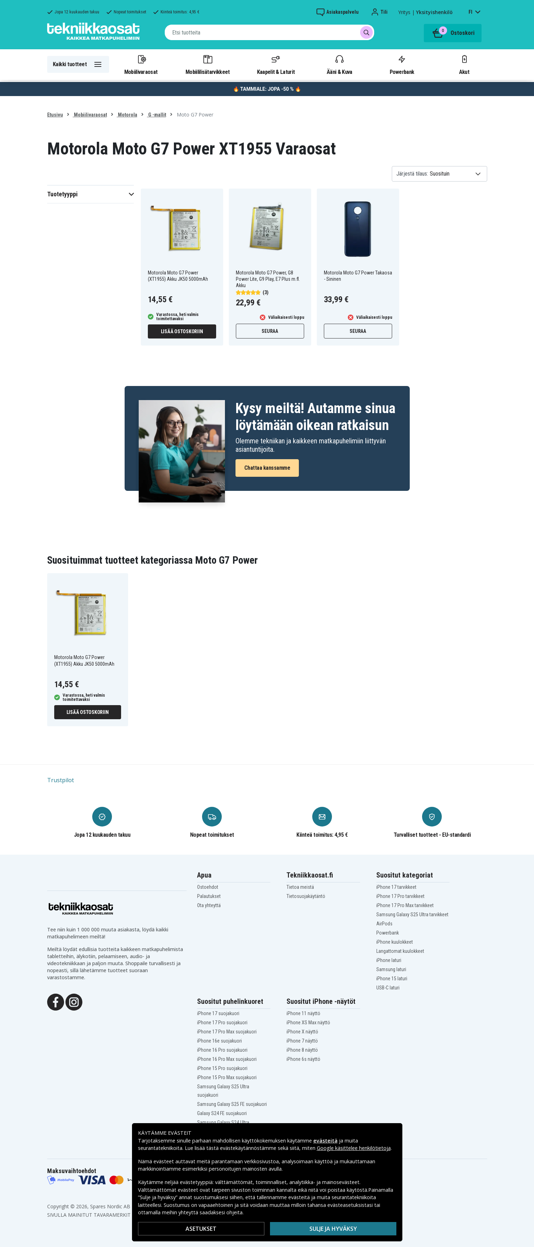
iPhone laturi (388, 960)
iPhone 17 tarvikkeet (396, 887)
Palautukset (209, 896)
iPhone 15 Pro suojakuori (222, 1068)
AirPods (384, 923)
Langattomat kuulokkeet (400, 951)
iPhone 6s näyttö (303, 1059)
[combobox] (269, 32)
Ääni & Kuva (339, 64)
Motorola (127, 115)
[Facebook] (55, 1001)
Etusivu (55, 115)
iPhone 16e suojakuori (219, 1041)
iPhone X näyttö (302, 1031)
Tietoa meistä (300, 887)
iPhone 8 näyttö (302, 1050)
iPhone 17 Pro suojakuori (222, 1022)
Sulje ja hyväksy (333, 1229)
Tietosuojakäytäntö (306, 896)
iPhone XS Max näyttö (308, 1022)
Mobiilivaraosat (141, 64)
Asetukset (201, 1229)
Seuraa (270, 331)
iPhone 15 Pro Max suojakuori (227, 1077)
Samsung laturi (391, 969)
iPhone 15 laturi (391, 978)
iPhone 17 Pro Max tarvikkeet (405, 905)
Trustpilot (60, 780)
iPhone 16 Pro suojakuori (222, 1050)
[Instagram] (73, 1001)
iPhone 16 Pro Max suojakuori (227, 1059)
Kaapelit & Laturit (276, 64)
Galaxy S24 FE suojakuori (222, 1113)
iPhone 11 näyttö (303, 1013)
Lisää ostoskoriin (182, 331)
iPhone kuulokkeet (394, 942)
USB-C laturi (388, 987)
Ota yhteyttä (209, 905)
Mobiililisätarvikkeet (208, 64)
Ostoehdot (207, 887)
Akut (464, 64)
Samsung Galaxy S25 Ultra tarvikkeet (412, 914)
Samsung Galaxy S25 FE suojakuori (232, 1104)
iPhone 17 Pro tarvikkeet (400, 896)
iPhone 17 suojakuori (218, 1013)
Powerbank (402, 64)
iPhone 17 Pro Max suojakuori (227, 1031)
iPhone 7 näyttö (302, 1041)
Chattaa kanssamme (267, 467)
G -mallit (156, 115)
